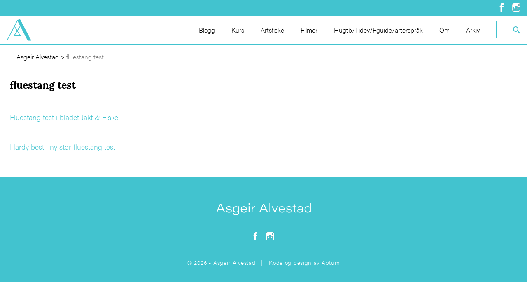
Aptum (331, 262)
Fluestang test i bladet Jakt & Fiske (64, 117)
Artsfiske (272, 30)
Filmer (309, 30)
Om (444, 30)
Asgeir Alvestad (37, 56)
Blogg (207, 30)
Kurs (237, 30)
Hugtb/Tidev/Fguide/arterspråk (378, 30)
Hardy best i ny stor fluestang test (62, 146)
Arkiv (473, 30)
